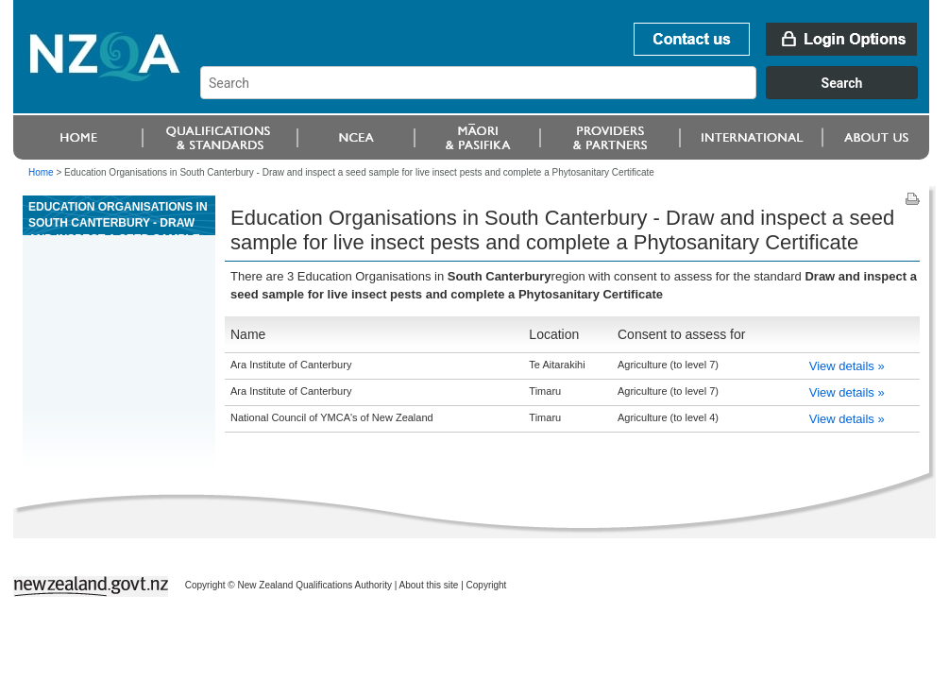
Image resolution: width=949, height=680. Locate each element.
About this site (429, 585)
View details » (847, 366)
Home (41, 172)
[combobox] (568, 94)
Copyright (486, 585)
